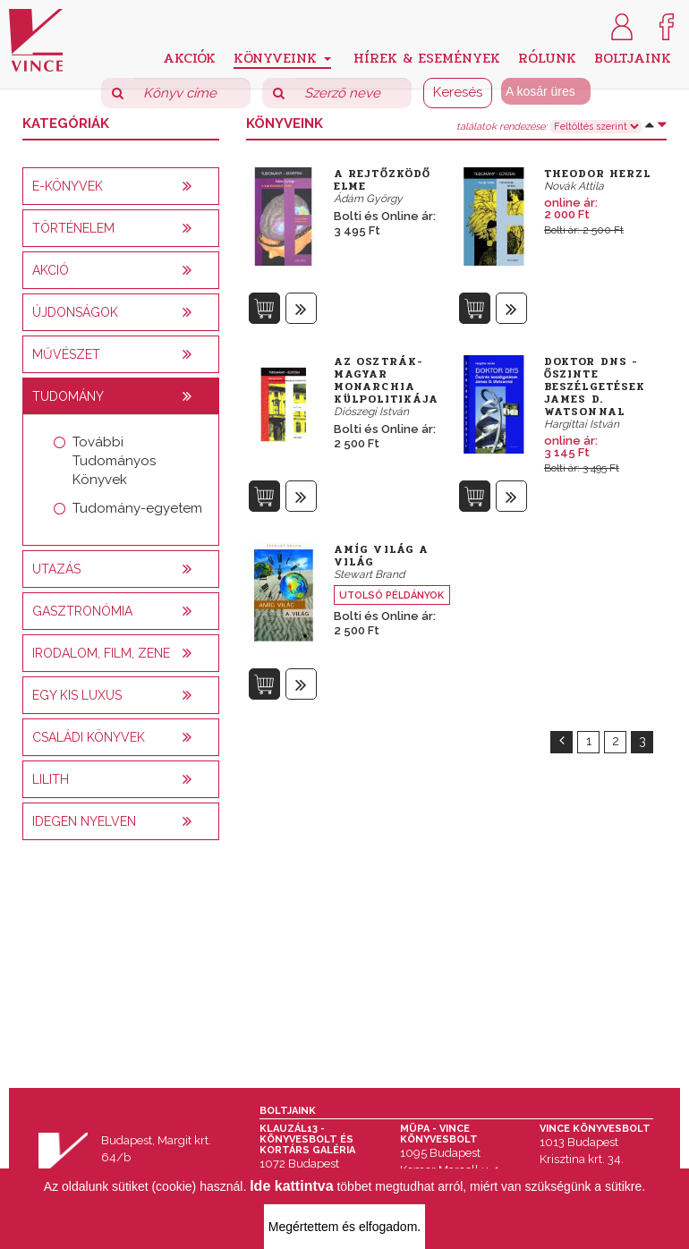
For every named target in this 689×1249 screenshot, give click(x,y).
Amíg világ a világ (381, 555)
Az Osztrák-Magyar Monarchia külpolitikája (386, 380)
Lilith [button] (50, 779)
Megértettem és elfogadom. (344, 1226)
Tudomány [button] (68, 396)
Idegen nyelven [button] (84, 821)
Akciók (189, 57)
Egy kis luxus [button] (77, 695)
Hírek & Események (426, 57)
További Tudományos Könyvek (114, 461)
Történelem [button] (73, 228)
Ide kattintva (291, 1186)
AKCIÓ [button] (50, 270)
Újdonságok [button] (75, 312)
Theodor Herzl (597, 174)
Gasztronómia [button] (82, 611)
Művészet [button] (66, 354)
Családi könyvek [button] (88, 737)
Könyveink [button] (282, 58)
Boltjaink (632, 57)
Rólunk (547, 57)
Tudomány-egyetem (137, 508)
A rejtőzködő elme (382, 180)
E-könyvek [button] (67, 186)
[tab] (120, 186)
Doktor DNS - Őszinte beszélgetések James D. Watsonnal (594, 386)
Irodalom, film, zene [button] (101, 653)
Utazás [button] (56, 569)
